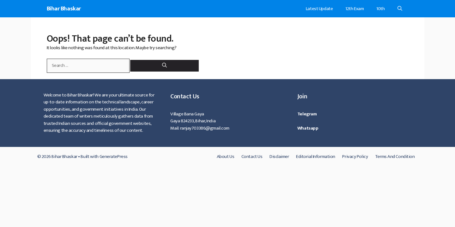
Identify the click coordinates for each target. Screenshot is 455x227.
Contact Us (252, 156)
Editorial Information (315, 156)
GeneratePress (114, 156)
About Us (225, 156)
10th (380, 9)
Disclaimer (279, 156)
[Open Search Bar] (400, 8)
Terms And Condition (395, 156)
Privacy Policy (355, 156)
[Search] (164, 66)
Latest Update (319, 9)
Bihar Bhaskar (64, 9)
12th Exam (354, 9)
